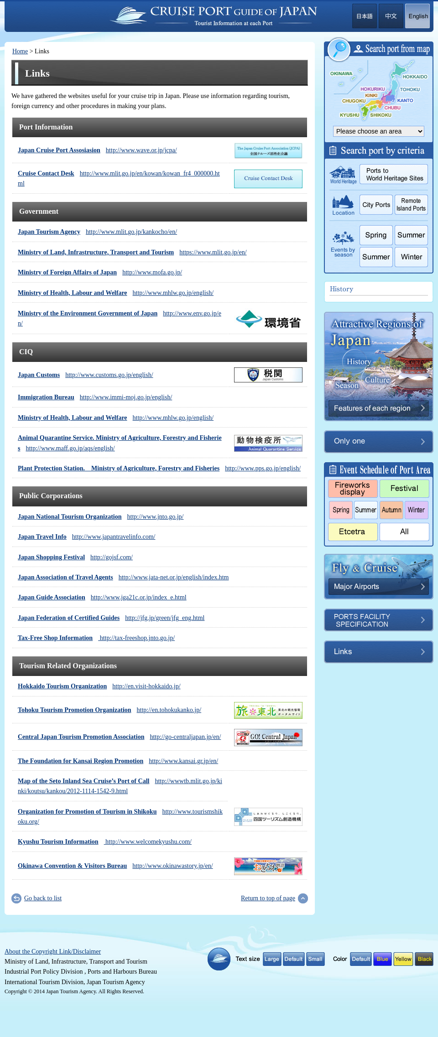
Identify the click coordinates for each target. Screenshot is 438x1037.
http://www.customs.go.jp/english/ (85, 374)
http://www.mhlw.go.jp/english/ (116, 292)
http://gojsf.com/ (75, 557)
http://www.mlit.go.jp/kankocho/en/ (97, 231)
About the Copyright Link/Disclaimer (53, 951)
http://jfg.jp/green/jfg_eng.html (111, 617)
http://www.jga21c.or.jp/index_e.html (102, 597)
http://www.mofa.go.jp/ (100, 272)
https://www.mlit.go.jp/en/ (132, 252)
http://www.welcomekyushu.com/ (105, 841)
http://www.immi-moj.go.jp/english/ (95, 397)
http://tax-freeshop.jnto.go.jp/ (96, 638)
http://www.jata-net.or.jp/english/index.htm (123, 577)
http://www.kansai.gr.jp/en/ (118, 761)
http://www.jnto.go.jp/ (100, 516)
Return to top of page (268, 898)
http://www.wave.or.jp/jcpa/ (97, 150)
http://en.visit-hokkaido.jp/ (99, 686)
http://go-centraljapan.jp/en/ (119, 736)
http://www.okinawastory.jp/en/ (115, 865)
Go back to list (43, 898)
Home (20, 51)
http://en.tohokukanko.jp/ (109, 710)
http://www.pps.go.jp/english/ (159, 468)
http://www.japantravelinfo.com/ (86, 536)
